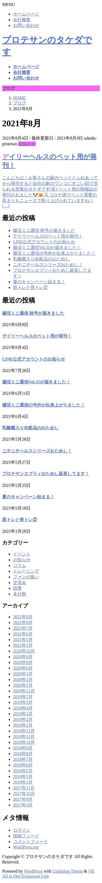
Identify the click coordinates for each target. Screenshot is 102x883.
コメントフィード (30, 841)
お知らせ (27, 143)
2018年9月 (23, 748)
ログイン (21, 830)
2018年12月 (24, 731)
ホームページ (26, 14)
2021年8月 (23, 622)
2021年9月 (23, 616)
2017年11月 (24, 788)
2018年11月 (24, 736)
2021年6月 (23, 634)
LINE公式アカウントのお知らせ (44, 241)
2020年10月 (24, 651)
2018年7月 (23, 759)
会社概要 (21, 19)
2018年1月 (23, 782)
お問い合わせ (26, 25)
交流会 (19, 582)
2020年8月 (23, 662)
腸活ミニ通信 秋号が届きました (44, 230)
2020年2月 (23, 679)
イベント (21, 554)
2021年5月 (23, 639)
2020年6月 (23, 668)
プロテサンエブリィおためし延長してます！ (45, 473)
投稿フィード (26, 836)
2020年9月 (23, 656)
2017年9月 (23, 799)
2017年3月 (23, 805)
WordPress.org (26, 847)
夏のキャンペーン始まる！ (39, 281)
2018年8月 (23, 753)
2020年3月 (23, 673)
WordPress (33, 871)
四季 (17, 588)
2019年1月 (23, 725)
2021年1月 (23, 645)
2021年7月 (23, 628)
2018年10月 (24, 742)
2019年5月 (23, 702)
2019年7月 (23, 696)
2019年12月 (24, 691)
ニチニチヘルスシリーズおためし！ (48, 264)
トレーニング (26, 571)
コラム (19, 565)
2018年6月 (23, 765)
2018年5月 (23, 770)
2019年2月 (23, 719)
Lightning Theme (67, 871)
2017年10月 (24, 793)
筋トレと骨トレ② (30, 287)
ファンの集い (26, 577)
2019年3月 (23, 713)
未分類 (19, 594)
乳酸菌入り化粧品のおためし (41, 259)
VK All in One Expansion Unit (48, 873)
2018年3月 (23, 776)
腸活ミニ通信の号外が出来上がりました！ (54, 253)
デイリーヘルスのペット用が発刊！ (48, 236)
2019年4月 (23, 708)
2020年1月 (23, 685)
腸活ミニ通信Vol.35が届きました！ (47, 247)
